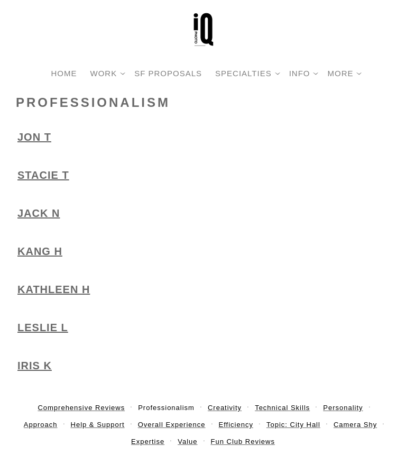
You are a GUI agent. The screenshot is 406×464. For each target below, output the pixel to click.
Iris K (34, 365)
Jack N (38, 213)
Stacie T (43, 175)
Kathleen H (53, 289)
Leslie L (42, 327)
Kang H (39, 251)
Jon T (34, 137)
